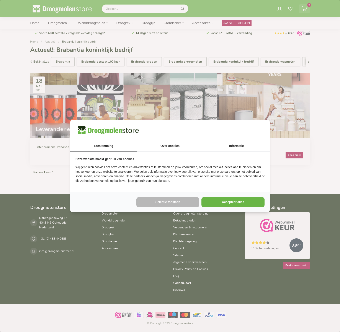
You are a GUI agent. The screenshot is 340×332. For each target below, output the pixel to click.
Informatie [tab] (236, 146)
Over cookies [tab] (170, 146)
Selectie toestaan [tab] (167, 202)
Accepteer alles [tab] (233, 202)
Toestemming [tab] (103, 146)
